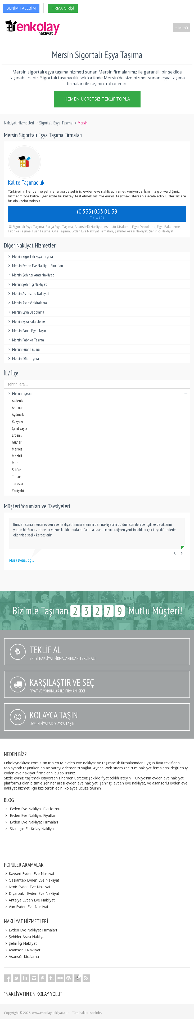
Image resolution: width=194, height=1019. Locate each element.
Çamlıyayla (19, 428)
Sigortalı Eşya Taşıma (56, 123)
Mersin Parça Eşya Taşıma (27, 330)
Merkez (17, 449)
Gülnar (16, 442)
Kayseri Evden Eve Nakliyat (29, 873)
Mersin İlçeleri (97, 393)
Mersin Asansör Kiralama (27, 302)
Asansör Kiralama (21, 956)
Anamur (17, 407)
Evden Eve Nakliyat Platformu (35, 808)
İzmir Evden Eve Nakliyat (27, 886)
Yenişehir (18, 490)
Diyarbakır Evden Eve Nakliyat (31, 893)
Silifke (16, 469)
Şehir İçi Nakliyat (20, 943)
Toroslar (17, 483)
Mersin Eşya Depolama (25, 312)
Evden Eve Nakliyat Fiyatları (33, 815)
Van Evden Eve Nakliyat (26, 906)
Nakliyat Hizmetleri (19, 123)
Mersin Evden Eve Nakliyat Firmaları (35, 265)
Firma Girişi (62, 8)
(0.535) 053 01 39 (97, 213)
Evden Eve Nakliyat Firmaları (34, 822)
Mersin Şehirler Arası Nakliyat (30, 274)
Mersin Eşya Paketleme (26, 321)
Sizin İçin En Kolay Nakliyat (32, 828)
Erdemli (17, 435)
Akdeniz (17, 400)
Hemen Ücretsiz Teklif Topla (97, 100)
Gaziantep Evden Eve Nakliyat (31, 880)
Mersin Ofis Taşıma (23, 358)
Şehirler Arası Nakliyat (25, 936)
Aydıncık (18, 414)
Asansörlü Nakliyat (22, 949)
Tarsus (16, 476)
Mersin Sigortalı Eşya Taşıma (30, 256)
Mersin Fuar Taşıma (23, 349)
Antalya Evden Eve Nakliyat (29, 900)
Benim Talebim (21, 8)
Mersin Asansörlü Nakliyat (28, 293)
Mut (15, 462)
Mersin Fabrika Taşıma (25, 339)
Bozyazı (17, 421)
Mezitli (17, 455)
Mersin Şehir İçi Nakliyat (27, 284)
